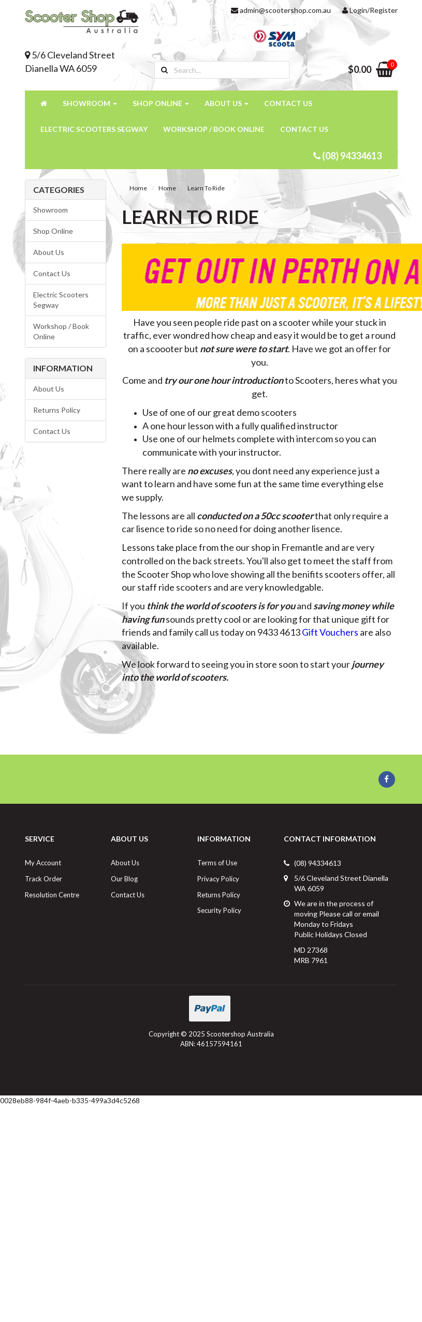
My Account (43, 863)
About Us (227, 103)
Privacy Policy (218, 879)
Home (138, 188)
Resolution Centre (52, 895)
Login (354, 10)
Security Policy (219, 910)
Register (384, 10)
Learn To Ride (206, 188)
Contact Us (288, 103)
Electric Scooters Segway (94, 129)
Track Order (43, 879)
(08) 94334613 (347, 155)
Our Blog (124, 879)
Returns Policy (56, 409)
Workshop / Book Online (214, 129)
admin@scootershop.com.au (281, 10)
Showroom (90, 103)
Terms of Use (217, 863)
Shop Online (161, 103)
